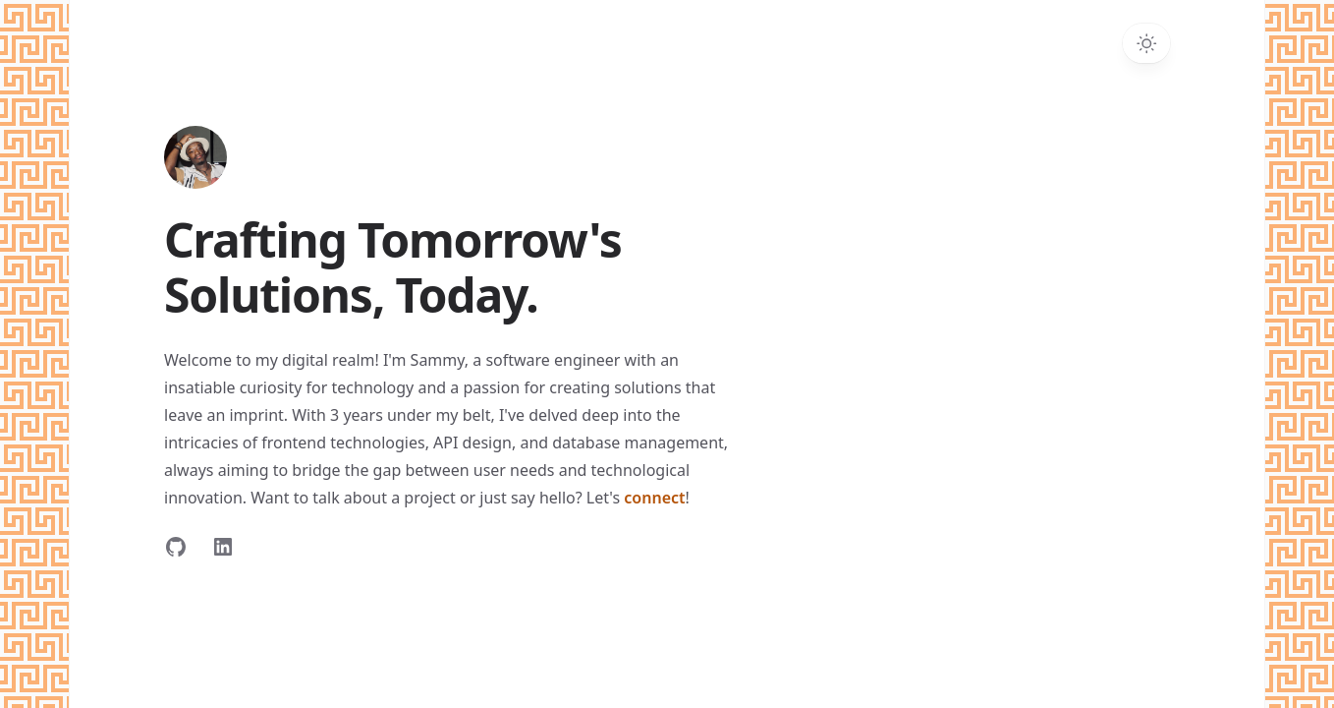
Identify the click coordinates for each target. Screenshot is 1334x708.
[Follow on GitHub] (176, 546)
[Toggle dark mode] (1146, 43)
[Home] (195, 157)
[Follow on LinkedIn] (223, 546)
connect (654, 497)
